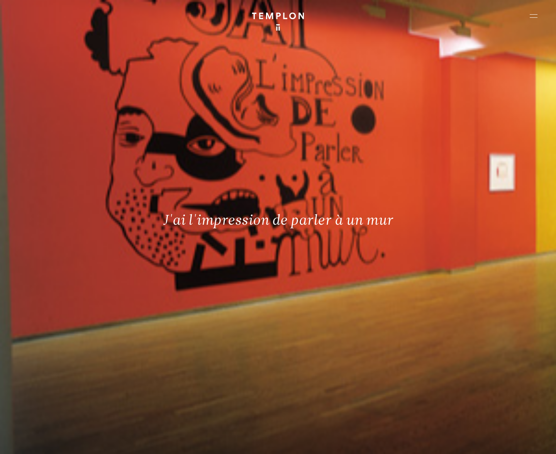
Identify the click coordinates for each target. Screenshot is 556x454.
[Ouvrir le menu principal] (533, 15)
